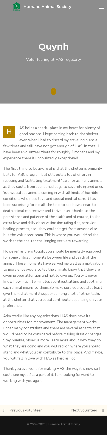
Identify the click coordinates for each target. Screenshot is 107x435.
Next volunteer (84, 410)
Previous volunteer (26, 410)
